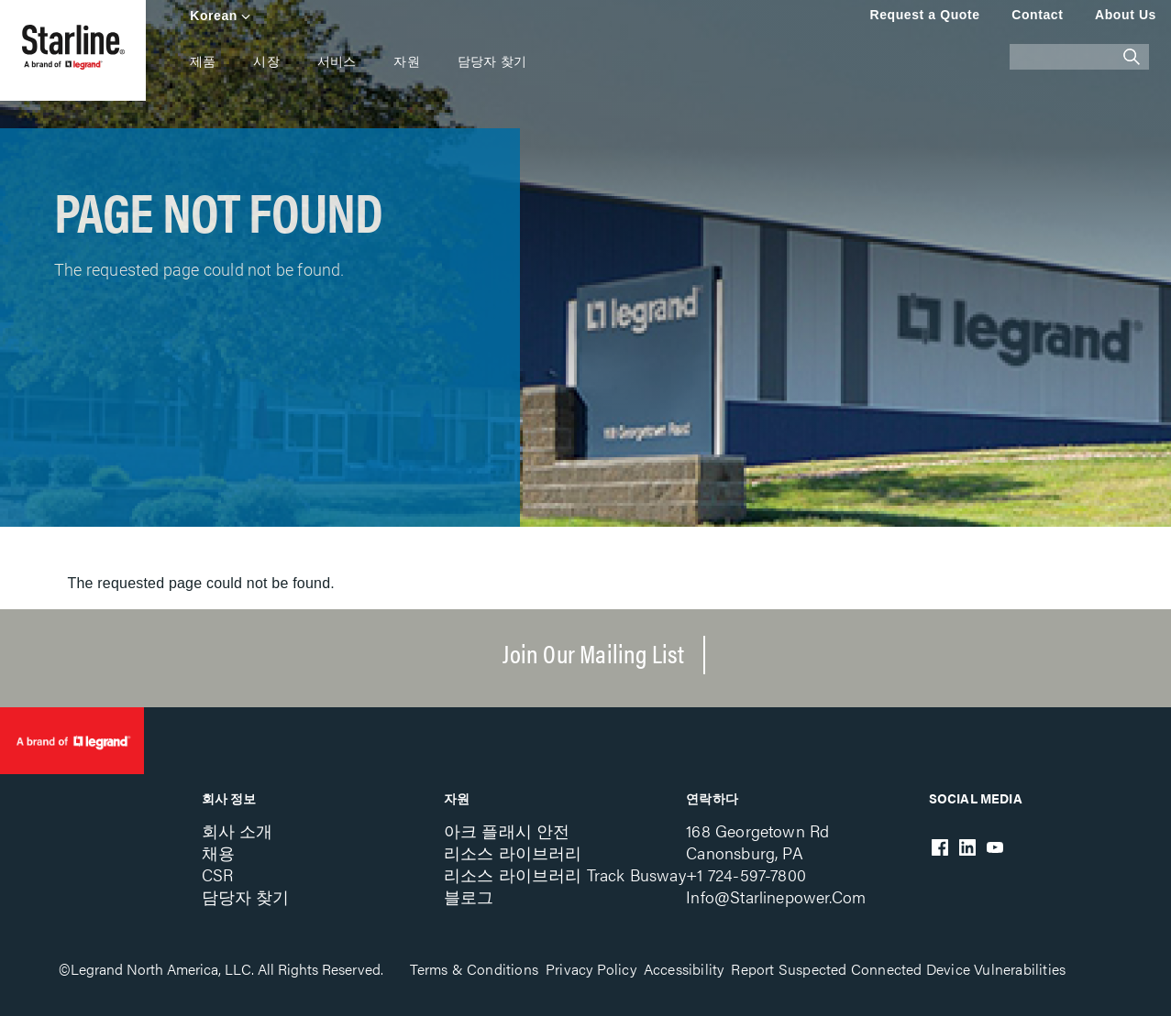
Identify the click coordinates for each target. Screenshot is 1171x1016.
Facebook (940, 847)
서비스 (337, 61)
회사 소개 (237, 830)
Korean (214, 15)
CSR (218, 874)
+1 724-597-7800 (746, 874)
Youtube (995, 847)
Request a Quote (924, 14)
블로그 (469, 896)
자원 (406, 61)
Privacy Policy (591, 968)
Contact (1037, 14)
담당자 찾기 (492, 61)
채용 (218, 852)
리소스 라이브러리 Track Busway (565, 874)
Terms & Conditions (474, 968)
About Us (1125, 14)
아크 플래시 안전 (507, 830)
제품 (202, 61)
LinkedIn (967, 847)
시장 (266, 61)
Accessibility (684, 968)
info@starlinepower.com (776, 896)
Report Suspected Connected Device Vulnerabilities (898, 968)
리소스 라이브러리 (513, 852)
